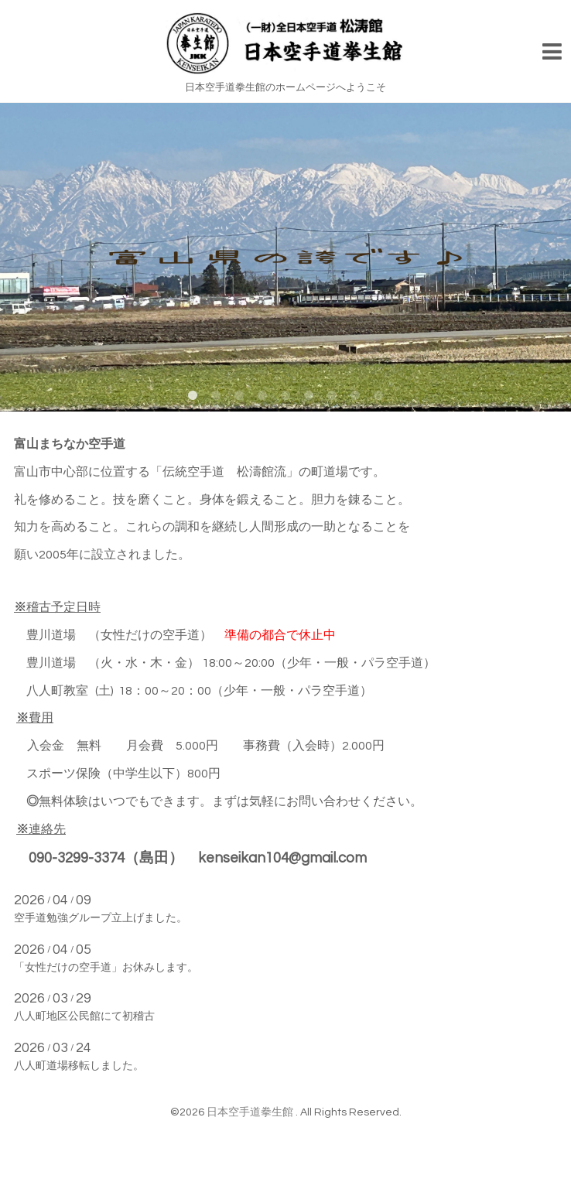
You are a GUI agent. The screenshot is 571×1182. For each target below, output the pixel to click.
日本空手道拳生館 (251, 1112)
